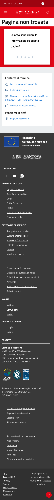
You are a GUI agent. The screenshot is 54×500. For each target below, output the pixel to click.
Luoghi (10, 327)
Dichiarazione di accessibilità (21, 459)
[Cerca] (48, 12)
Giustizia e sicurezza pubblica (21, 272)
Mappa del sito (10, 487)
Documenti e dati (15, 217)
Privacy (6, 480)
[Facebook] (7, 176)
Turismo (10, 249)
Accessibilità (9, 477)
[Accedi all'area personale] (43, 3)
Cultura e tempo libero (18, 235)
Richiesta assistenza (16, 422)
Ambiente (11, 282)
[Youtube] (14, 176)
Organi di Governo (15, 189)
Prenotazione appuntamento (21, 408)
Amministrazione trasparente (21, 436)
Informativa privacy (16, 450)
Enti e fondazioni (15, 203)
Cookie (6, 484)
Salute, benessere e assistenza (22, 286)
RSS (5, 473)
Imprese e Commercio (17, 240)
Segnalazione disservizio (18, 413)
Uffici (9, 198)
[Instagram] (22, 176)
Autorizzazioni (14, 291)
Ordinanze (12, 445)
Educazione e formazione (19, 268)
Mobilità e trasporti (16, 254)
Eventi (10, 332)
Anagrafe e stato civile (18, 231)
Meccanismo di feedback (10, 492)
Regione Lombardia (13, 3)
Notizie (10, 305)
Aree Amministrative (17, 194)
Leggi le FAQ (13, 417)
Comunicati (12, 309)
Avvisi (10, 314)
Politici (10, 208)
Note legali (12, 454)
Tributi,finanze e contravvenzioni (23, 277)
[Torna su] (49, 495)
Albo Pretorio (13, 441)
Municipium (35, 480)
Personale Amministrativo (19, 212)
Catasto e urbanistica (17, 245)
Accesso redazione (43, 482)
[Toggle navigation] (5, 12)
